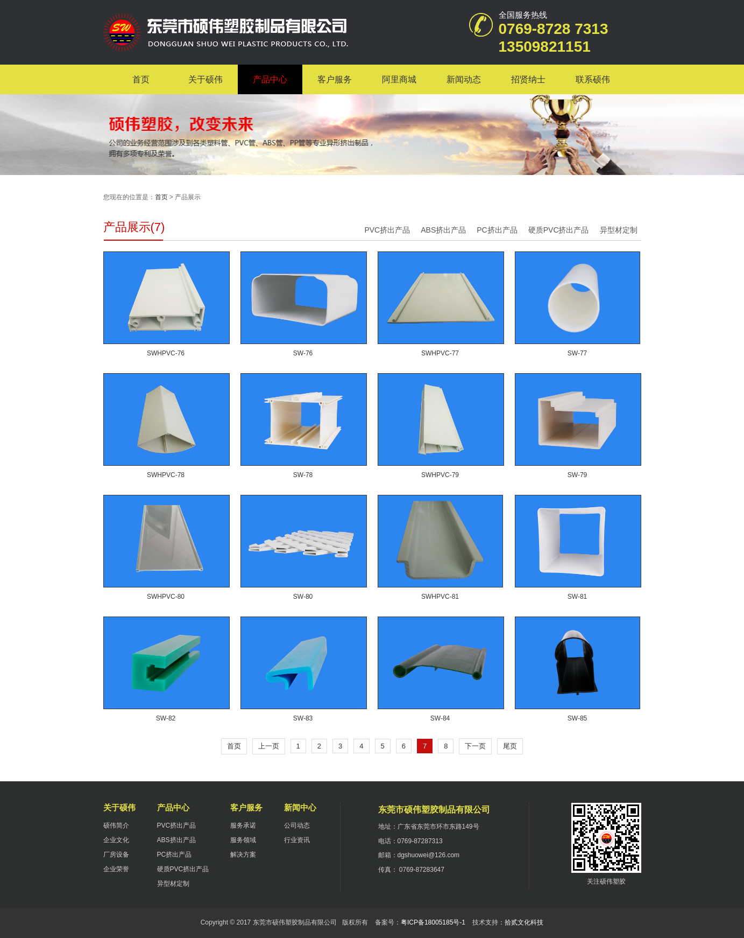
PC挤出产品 (497, 230)
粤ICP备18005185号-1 (433, 922)
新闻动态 (464, 79)
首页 (141, 79)
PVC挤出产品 (387, 230)
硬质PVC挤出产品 (558, 230)
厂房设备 (116, 854)
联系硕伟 (593, 79)
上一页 (268, 746)
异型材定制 (618, 230)
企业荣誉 (116, 869)
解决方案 (243, 854)
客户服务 (334, 79)
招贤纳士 (528, 79)
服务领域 (243, 840)
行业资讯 (297, 840)
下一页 (475, 746)
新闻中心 (300, 807)
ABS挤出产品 (443, 230)
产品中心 (270, 79)
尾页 (510, 746)
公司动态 (297, 825)
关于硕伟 (205, 79)
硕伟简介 (116, 825)
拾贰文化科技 (524, 922)
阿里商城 (399, 79)
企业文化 (116, 840)
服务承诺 (243, 825)
